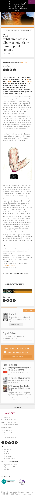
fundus (29, 81)
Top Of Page (17, 407)
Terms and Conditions (11, 437)
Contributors (8, 456)
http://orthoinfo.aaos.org (9, 265)
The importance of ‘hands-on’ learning (19, 378)
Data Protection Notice (11, 433)
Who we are (7, 449)
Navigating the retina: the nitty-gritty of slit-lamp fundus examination (19, 368)
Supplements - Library (11, 467)
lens (27, 79)
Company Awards (9, 458)
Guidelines (7, 469)
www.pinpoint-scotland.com (10, 424)
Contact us (7, 454)
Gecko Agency (27, 494)
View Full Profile (17, 324)
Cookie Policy (8, 431)
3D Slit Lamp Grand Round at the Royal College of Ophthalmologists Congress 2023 (19, 388)
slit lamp (8, 81)
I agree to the (17, 352)
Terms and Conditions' (21, 352)
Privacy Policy (8, 435)
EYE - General (25, 63)
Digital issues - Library (10, 465)
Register (6, 452)
